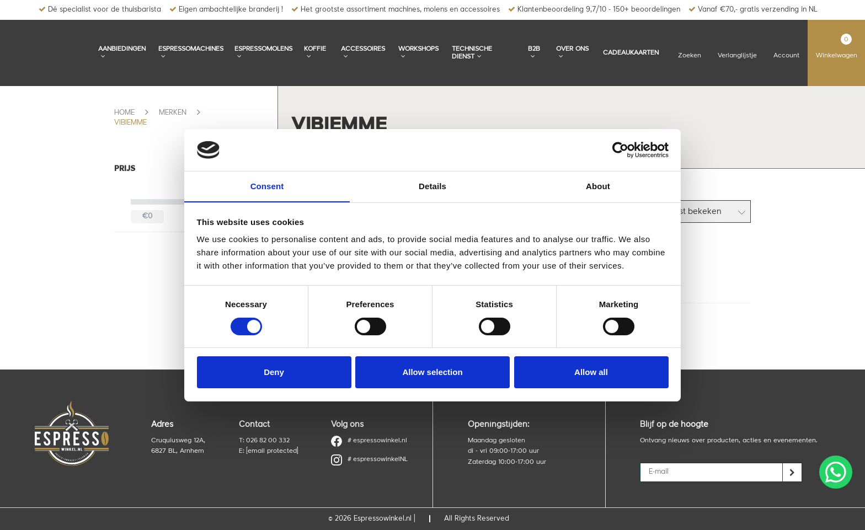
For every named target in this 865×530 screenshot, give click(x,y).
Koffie (315, 53)
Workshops (418, 53)
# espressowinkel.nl (369, 441)
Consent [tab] (267, 186)
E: (268, 451)
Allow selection (432, 372)
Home (124, 112)
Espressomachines (190, 53)
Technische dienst (472, 53)
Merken (172, 112)
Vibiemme (130, 122)
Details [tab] (432, 186)
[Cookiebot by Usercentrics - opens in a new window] (620, 149)
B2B (534, 53)
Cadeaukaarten (631, 53)
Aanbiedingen (122, 53)
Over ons (572, 53)
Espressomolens (263, 53)
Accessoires (363, 53)
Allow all (591, 372)
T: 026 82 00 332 (264, 440)
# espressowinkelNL (369, 459)
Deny (274, 372)
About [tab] (598, 186)
